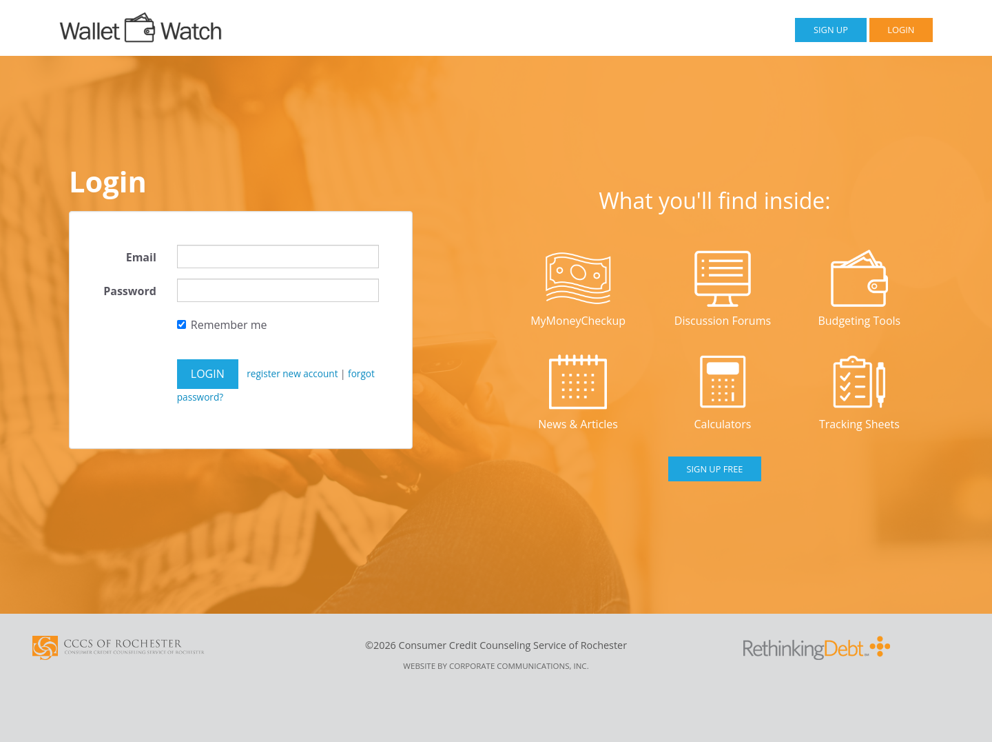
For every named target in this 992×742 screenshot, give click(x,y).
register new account (293, 373)
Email (141, 257)
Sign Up (831, 29)
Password (129, 291)
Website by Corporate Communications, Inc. (495, 666)
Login (900, 29)
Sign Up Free (715, 469)
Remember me (222, 324)
